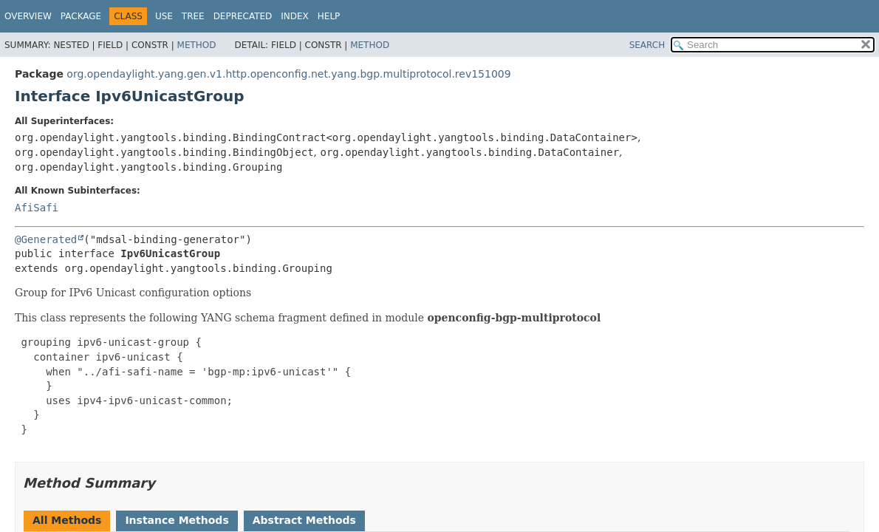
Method (196, 45)
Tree (193, 16)
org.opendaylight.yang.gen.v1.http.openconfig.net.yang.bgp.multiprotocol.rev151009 (288, 74)
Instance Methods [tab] (176, 520)
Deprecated (243, 16)
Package (81, 16)
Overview (28, 16)
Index (295, 16)
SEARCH (647, 45)
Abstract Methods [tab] (304, 520)
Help (329, 16)
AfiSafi (36, 208)
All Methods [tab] (67, 520)
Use (164, 16)
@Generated (46, 239)
